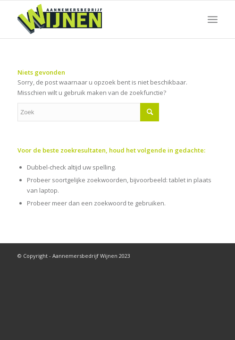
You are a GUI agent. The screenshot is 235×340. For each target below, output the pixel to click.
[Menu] (213, 19)
